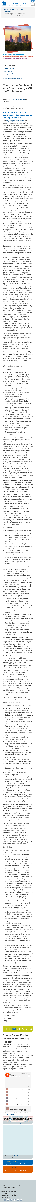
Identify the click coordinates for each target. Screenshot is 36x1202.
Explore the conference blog (13, 1123)
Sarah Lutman (8, 71)
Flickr (18, 1199)
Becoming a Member (16, 1170)
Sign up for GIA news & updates (16, 1164)
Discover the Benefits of (18, 1169)
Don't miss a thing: (18, 1163)
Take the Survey (5, 1197)
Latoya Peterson (9, 68)
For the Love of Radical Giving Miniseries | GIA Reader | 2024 (19, 1112)
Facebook (4, 1199)
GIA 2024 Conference (20, 1156)
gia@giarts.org (11, 1187)
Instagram (8, 1199)
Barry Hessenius (9, 74)
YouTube (14, 1199)
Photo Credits (22, 1186)
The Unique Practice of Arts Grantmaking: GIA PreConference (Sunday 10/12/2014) (17, 115)
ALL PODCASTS (9, 1115)
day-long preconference (15, 121)
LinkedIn (11, 1199)
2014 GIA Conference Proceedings (12, 78)
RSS (21, 1199)
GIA (4, 1112)
